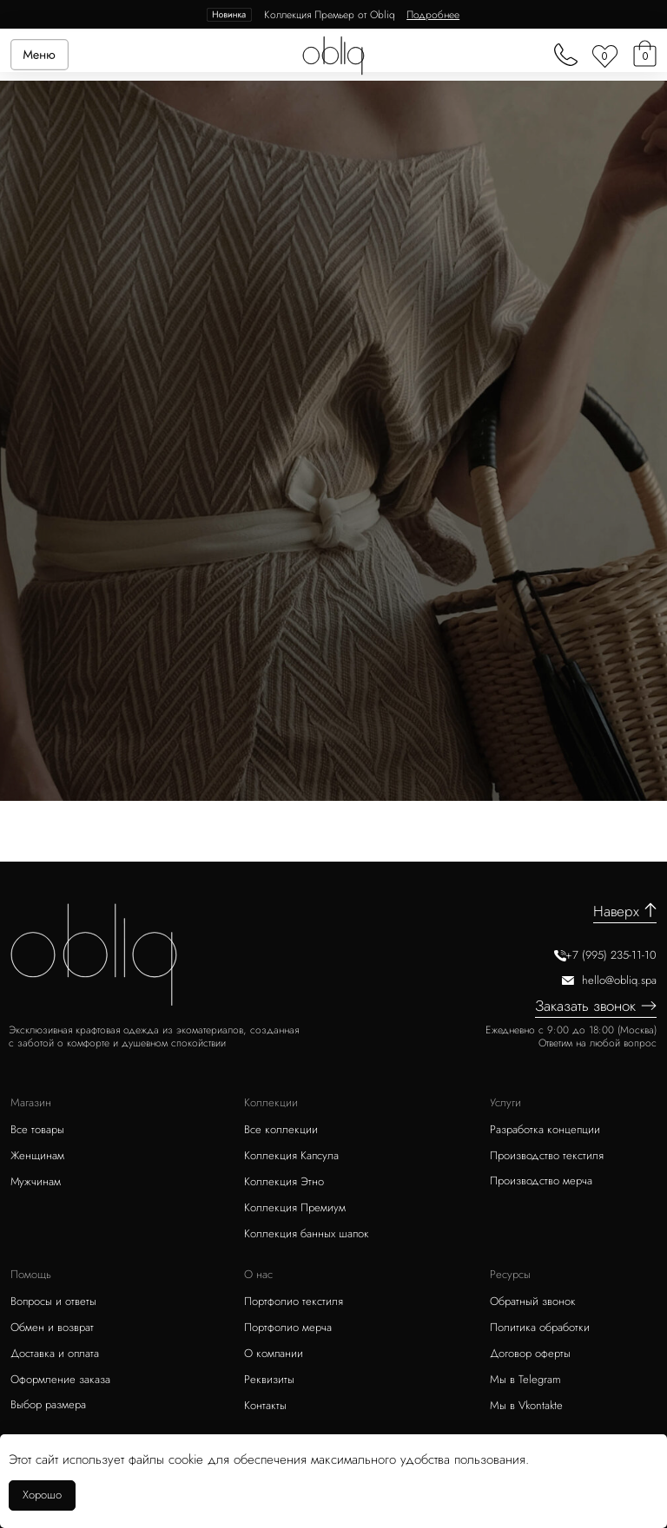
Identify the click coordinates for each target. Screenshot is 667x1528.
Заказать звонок (585, 1005)
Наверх (616, 911)
